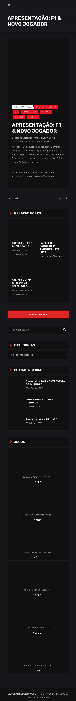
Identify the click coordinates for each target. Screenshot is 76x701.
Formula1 (19, 117)
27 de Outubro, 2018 (34, 388)
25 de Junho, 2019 (34, 423)
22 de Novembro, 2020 (22, 290)
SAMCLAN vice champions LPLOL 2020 (21, 283)
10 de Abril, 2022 (19, 250)
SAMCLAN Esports (47, 107)
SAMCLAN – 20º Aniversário (22, 245)
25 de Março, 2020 (34, 406)
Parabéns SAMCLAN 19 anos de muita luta (49, 248)
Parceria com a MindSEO (41, 419)
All (16, 112)
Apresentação (29, 112)
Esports (46, 112)
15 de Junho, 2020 (22, 107)
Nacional (33, 117)
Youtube (22, 162)
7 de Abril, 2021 (46, 256)
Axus (60, 256)
